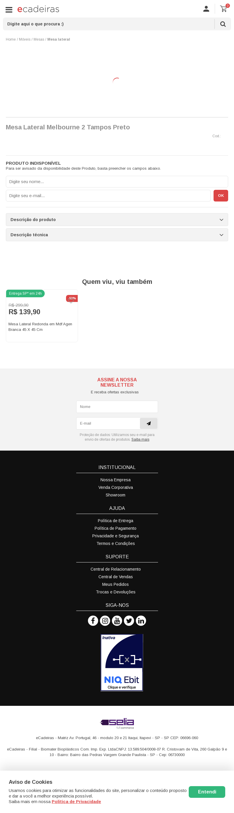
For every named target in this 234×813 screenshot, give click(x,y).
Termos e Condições (115, 543)
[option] (41, 315)
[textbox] (117, 24)
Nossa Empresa (115, 479)
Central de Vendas (115, 576)
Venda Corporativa (115, 487)
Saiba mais (140, 439)
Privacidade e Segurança (115, 536)
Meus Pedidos (115, 584)
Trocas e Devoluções (116, 592)
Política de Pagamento (115, 528)
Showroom (115, 495)
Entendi (207, 791)
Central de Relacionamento (116, 569)
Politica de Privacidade (76, 801)
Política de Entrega (115, 520)
